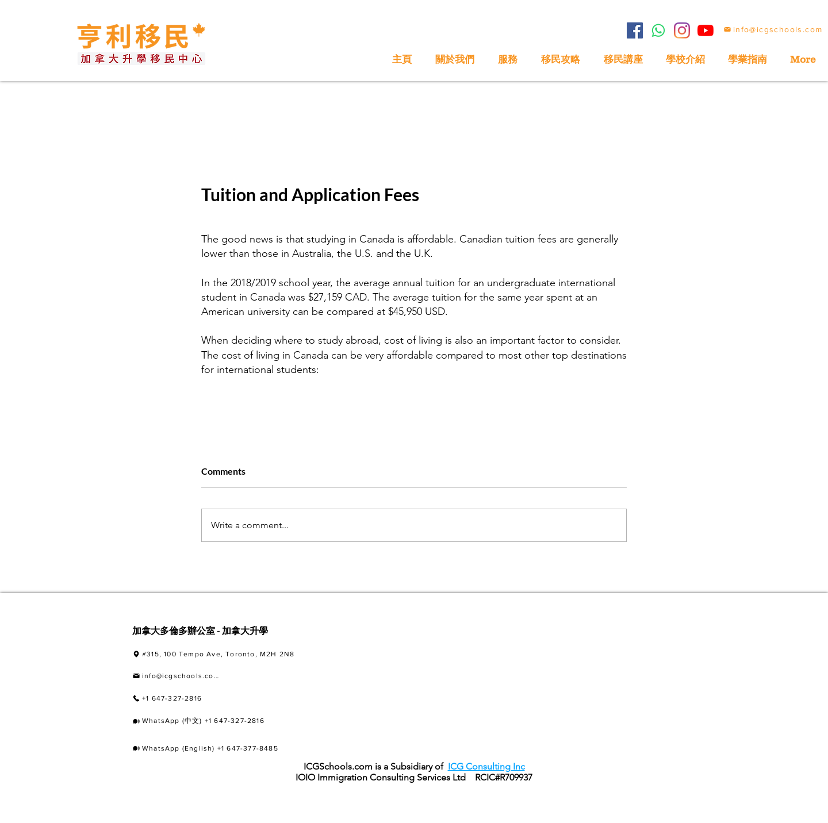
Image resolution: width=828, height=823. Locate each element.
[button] (747, 59)
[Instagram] (682, 30)
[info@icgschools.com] (773, 29)
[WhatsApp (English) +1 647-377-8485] (221, 748)
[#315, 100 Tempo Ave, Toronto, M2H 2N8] (235, 654)
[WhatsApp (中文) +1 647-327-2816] (222, 721)
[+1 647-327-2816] (199, 698)
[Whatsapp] (658, 30)
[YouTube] (705, 30)
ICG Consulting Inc (486, 766)
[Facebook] (635, 30)
